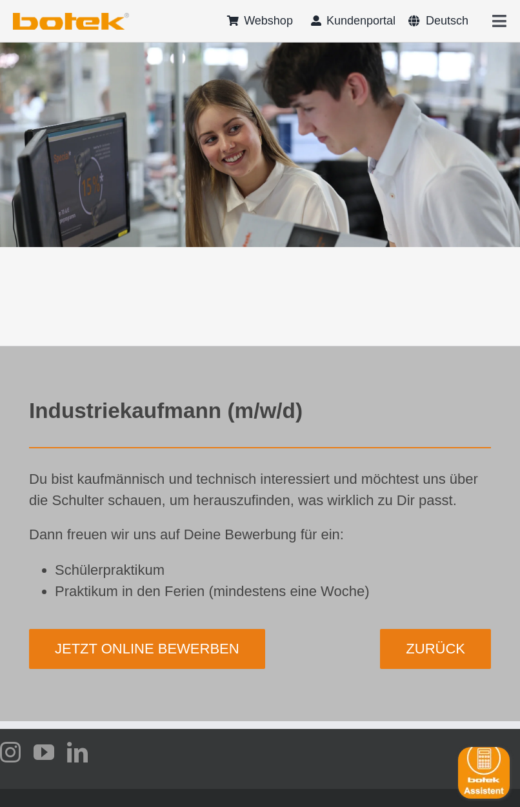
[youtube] (44, 752)
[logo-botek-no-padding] (71, 17)
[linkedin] (77, 752)
